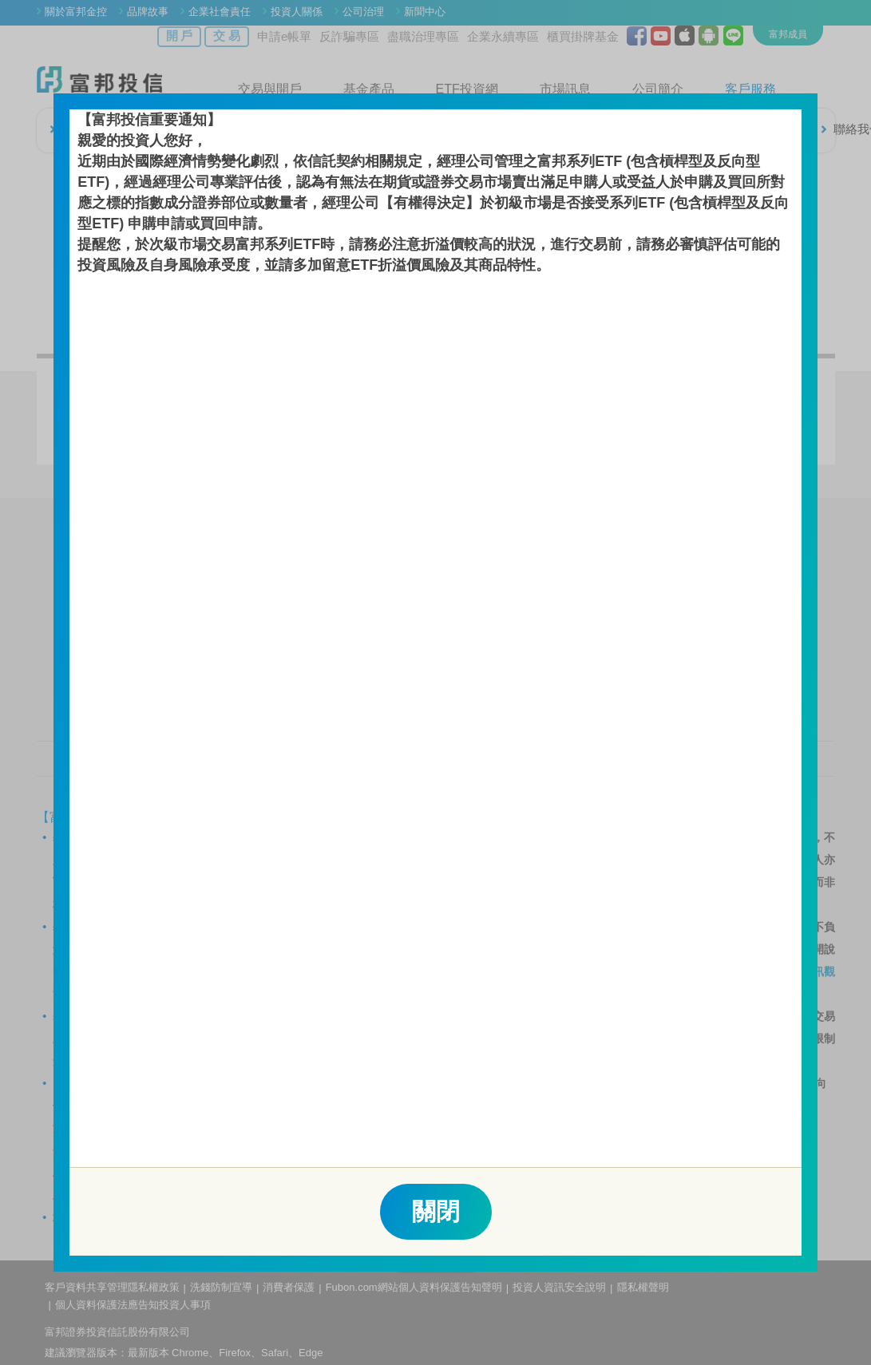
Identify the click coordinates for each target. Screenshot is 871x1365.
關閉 (436, 1211)
